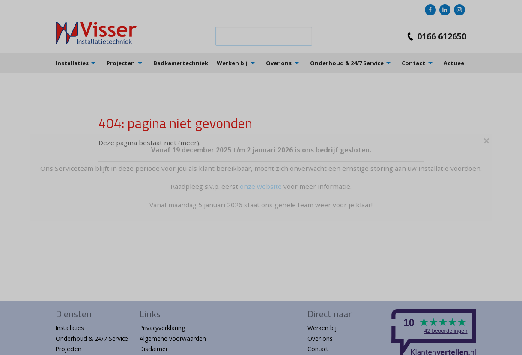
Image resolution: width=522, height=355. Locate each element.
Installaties (72, 63)
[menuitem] (81, 63)
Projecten (121, 63)
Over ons (279, 63)
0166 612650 (434, 36)
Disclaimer (154, 349)
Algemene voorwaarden (173, 338)
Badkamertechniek (180, 63)
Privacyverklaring (162, 328)
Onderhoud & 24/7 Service (347, 63)
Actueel (455, 63)
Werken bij (232, 63)
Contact (413, 63)
